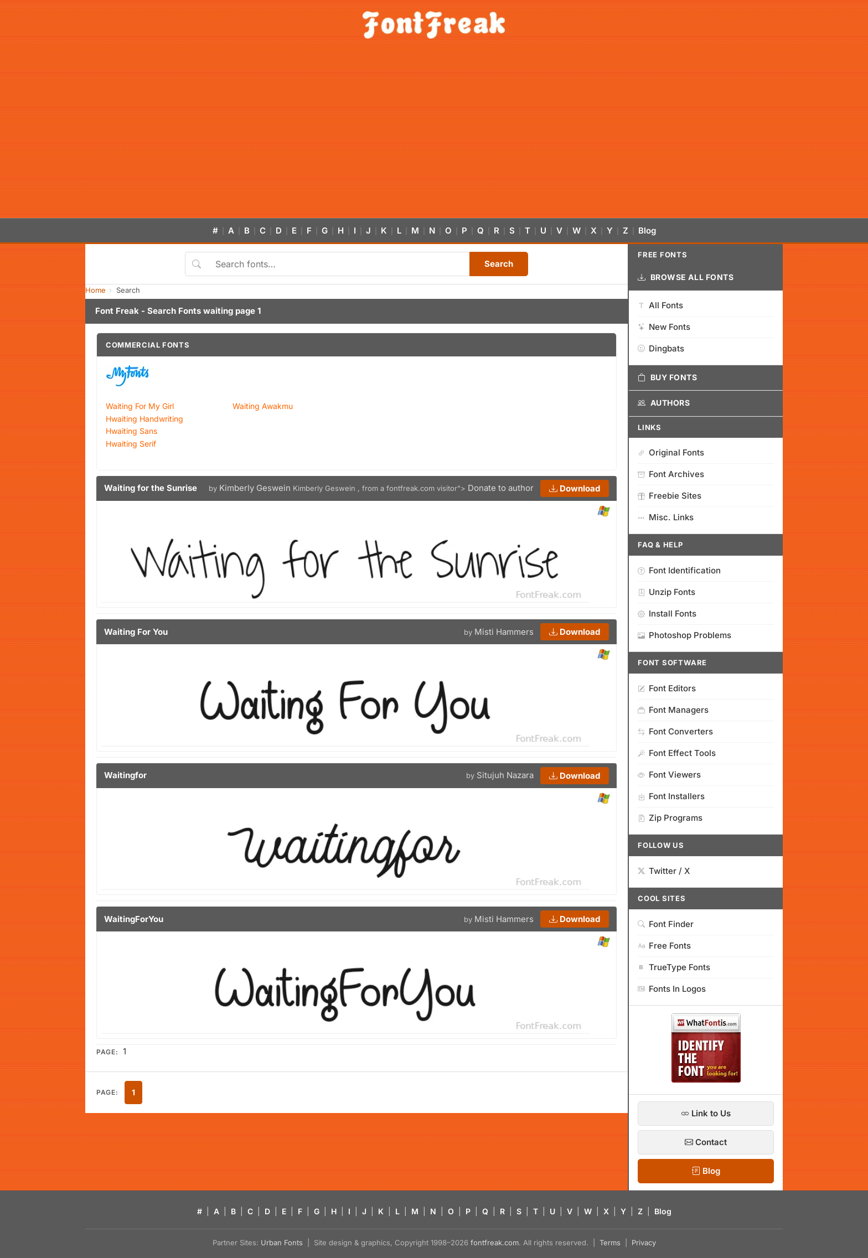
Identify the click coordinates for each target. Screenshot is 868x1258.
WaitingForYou (133, 919)
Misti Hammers (504, 632)
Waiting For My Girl (140, 406)
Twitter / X (664, 871)
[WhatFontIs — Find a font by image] (706, 1079)
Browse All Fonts (686, 277)
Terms (610, 1242)
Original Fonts (671, 452)
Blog (647, 230)
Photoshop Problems (684, 635)
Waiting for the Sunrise (150, 488)
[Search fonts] (338, 264)
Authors (664, 403)
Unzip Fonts (666, 592)
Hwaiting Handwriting (144, 418)
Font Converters (675, 731)
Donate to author (501, 488)
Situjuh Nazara (505, 775)
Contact (706, 1142)
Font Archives (671, 474)
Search (498, 263)
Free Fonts (664, 945)
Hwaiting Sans (131, 431)
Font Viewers (669, 774)
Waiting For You (136, 632)
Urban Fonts (282, 1242)
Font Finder (666, 924)
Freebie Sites (669, 495)
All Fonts (660, 305)
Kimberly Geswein (255, 488)
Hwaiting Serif (131, 443)
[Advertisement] (434, 135)
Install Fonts (667, 613)
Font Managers (673, 710)
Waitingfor (125, 775)
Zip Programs (670, 817)
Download (574, 488)
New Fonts (664, 327)
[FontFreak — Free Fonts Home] (434, 25)
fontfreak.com (495, 1242)
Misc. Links (666, 517)
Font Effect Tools (677, 753)
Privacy (644, 1242)
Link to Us (706, 1113)
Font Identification (679, 570)
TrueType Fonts (674, 967)
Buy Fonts (668, 377)
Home (95, 290)
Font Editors (667, 688)
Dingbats (661, 348)
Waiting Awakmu (262, 406)
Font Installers (671, 796)
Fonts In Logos (672, 988)
